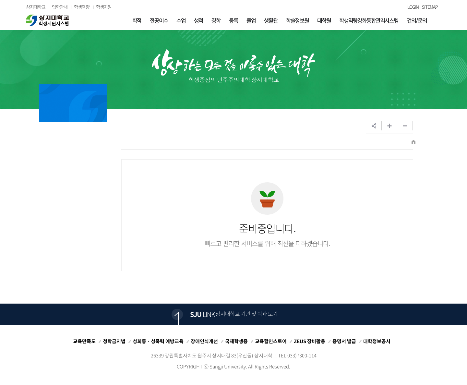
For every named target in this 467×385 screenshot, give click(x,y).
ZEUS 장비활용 (309, 341)
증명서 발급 (344, 341)
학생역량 (82, 7)
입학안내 (59, 7)
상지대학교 (35, 7)
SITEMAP (430, 7)
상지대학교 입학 (47, 20)
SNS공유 (374, 126)
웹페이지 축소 (405, 126)
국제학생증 (236, 341)
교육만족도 (84, 341)
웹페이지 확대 (389, 126)
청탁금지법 (114, 341)
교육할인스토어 (271, 341)
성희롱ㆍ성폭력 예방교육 (158, 341)
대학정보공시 (376, 341)
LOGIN (413, 7)
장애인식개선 (204, 341)
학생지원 (104, 7)
